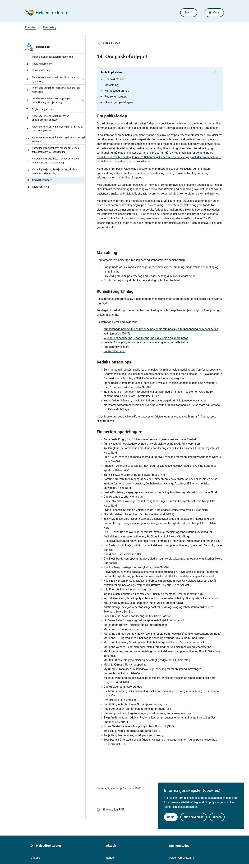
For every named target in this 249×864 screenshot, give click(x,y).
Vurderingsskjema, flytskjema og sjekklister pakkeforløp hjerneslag (52, 171)
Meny (216, 12)
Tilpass (217, 817)
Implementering (37, 187)
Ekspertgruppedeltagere (116, 102)
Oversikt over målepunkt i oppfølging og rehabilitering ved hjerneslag (50, 100)
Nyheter (110, 857)
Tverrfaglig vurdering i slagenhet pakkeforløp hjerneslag (53, 89)
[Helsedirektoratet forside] (50, 13)
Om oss (35, 857)
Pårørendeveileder (114, 351)
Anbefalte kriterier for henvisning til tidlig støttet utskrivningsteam (54, 128)
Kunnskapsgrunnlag (114, 90)
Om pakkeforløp (112, 79)
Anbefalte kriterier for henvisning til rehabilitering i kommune (55, 139)
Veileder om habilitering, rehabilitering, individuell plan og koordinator (146, 338)
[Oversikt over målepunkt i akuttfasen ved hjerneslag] (82, 79)
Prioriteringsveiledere (116, 346)
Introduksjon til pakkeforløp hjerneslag (49, 57)
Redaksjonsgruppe (113, 96)
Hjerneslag (49, 27)
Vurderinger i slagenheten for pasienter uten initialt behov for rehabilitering (52, 160)
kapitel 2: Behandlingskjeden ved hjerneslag (159, 157)
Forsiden (30, 27)
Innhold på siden (159, 72)
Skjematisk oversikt (39, 70)
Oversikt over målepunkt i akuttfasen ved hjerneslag (51, 79)
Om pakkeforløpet (39, 180)
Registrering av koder (40, 109)
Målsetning (109, 85)
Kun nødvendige (193, 817)
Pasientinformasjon (39, 64)
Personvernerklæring (181, 857)
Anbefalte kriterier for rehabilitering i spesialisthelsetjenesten (48, 118)
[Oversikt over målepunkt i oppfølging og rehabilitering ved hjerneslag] (83, 100)
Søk (187, 12)
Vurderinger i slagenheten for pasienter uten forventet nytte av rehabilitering (52, 150)
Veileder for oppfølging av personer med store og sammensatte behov (146, 342)
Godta (170, 817)
